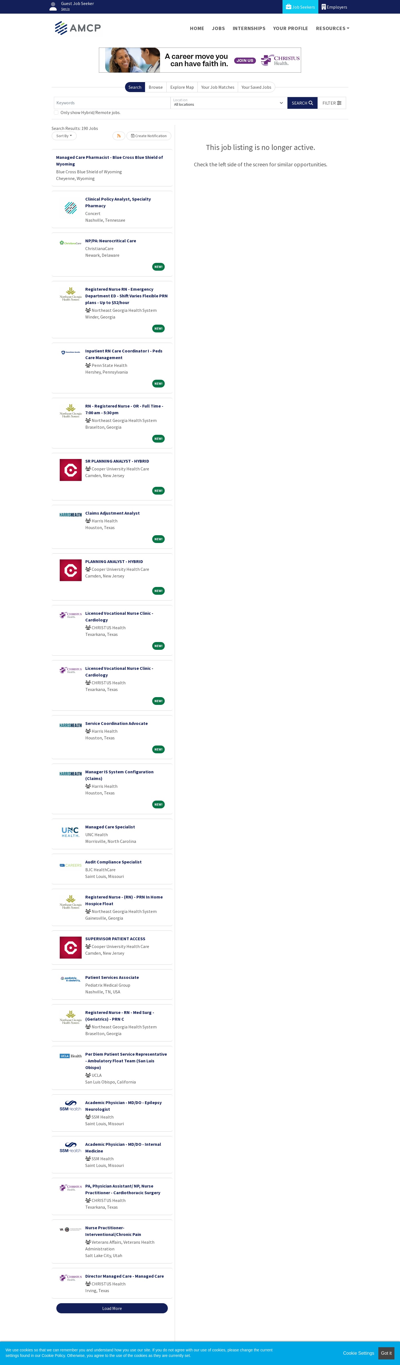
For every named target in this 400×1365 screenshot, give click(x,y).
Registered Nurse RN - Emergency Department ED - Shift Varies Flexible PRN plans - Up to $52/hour (126, 295)
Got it (386, 1353)
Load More (112, 1308)
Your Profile (291, 28)
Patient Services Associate (112, 977)
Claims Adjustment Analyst (112, 513)
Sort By (62, 135)
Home (197, 28)
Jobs (218, 28)
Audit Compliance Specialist (113, 862)
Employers (334, 6)
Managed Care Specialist (110, 827)
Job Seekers (300, 6)
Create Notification (149, 135)
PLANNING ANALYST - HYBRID (114, 561)
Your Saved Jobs (256, 87)
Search (135, 87)
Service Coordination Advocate (116, 723)
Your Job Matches (217, 87)
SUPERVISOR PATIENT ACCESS (115, 938)
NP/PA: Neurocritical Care (110, 240)
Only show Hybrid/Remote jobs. (91, 112)
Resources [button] (330, 28)
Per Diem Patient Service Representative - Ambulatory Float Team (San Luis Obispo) (126, 1060)
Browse (156, 87)
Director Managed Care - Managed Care (124, 1276)
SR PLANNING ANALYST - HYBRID (117, 461)
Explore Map (182, 87)
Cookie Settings (358, 1353)
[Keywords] (112, 103)
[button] (332, 103)
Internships (249, 28)
